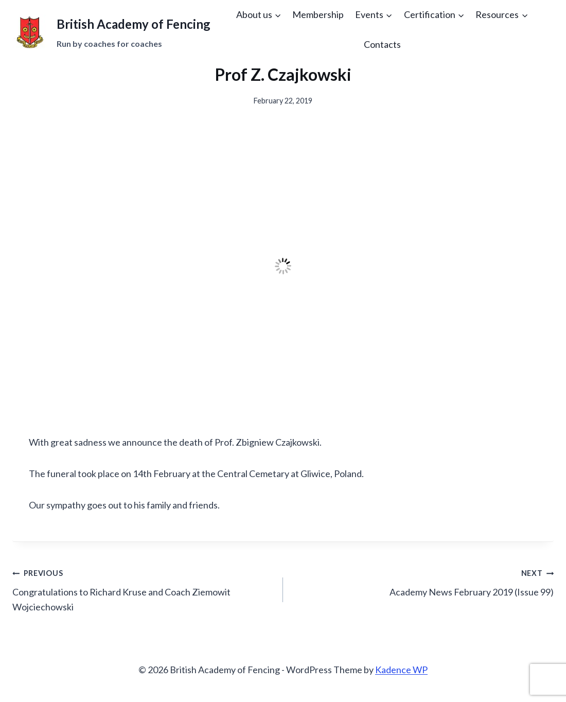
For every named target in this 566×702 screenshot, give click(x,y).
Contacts (382, 44)
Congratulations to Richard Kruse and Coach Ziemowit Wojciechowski (143, 588)
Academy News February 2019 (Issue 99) (423, 581)
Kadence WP (401, 669)
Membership (318, 14)
